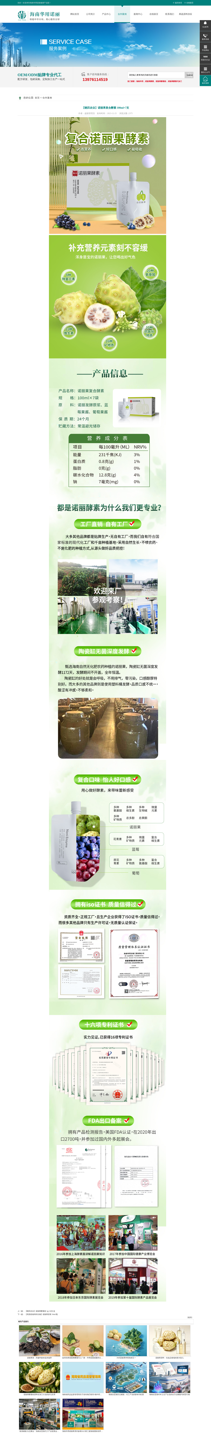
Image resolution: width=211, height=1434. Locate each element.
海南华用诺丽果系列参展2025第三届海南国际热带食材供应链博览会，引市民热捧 (94, 1431)
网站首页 (74, 14)
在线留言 (189, 3)
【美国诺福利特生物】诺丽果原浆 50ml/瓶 (41, 1314)
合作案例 (122, 14)
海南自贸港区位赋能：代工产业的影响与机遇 (126, 1394)
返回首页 (178, 3)
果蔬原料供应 (185, 14)
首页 (37, 98)
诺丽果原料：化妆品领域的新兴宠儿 (169, 1358)
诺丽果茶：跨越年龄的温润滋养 (39, 1358)
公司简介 (90, 14)
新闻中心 (138, 14)
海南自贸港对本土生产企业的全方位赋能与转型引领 (169, 1394)
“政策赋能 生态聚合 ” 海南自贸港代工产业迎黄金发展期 (40, 1431)
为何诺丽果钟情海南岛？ (126, 1358)
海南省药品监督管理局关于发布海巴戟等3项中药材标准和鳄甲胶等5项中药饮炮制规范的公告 (98, 1394)
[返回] (189, 1317)
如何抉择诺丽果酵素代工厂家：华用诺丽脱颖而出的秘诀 (84, 1358)
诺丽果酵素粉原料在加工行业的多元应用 (39, 1394)
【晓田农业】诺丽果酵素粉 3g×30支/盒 (40, 1311)
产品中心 (106, 14)
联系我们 (169, 14)
